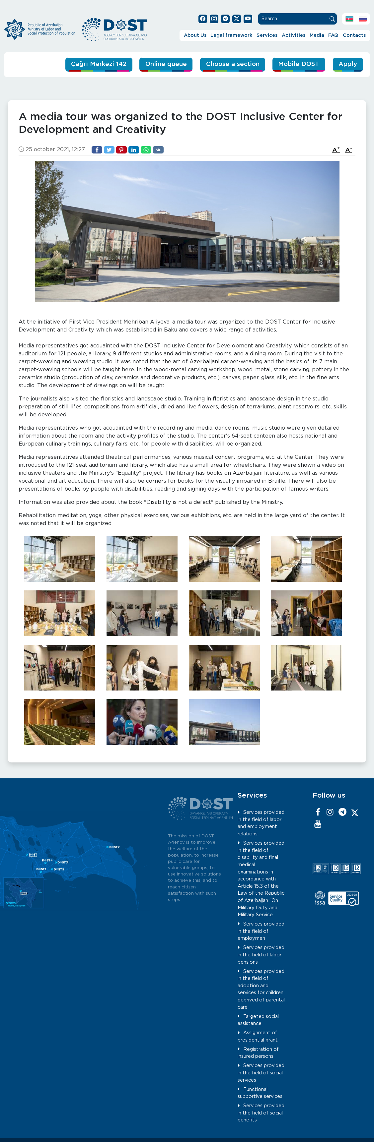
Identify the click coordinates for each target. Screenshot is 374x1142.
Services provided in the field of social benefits (261, 1113)
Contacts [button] (354, 35)
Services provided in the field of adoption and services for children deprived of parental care (261, 989)
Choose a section (230, 64)
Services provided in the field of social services (261, 1072)
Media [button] (317, 35)
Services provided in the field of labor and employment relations (261, 823)
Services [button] (267, 35)
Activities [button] (293, 35)
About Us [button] (195, 35)
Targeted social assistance (258, 1020)
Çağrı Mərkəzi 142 (93, 64)
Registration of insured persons (258, 1053)
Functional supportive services (260, 1093)
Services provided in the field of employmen (261, 931)
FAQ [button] (333, 35)
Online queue (162, 64)
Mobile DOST (298, 64)
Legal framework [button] (231, 35)
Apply (347, 64)
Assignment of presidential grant (258, 1036)
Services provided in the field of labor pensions (261, 954)
